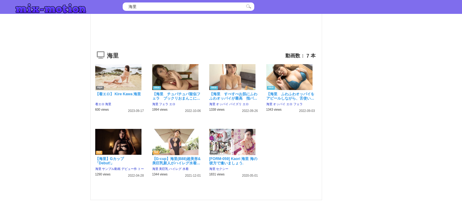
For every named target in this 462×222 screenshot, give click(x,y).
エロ (172, 104)
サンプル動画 (111, 169)
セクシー (222, 169)
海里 (108, 104)
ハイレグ (175, 169)
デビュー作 (129, 169)
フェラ (163, 104)
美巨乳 (163, 169)
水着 (185, 169)
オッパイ (222, 104)
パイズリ (235, 104)
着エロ (99, 104)
